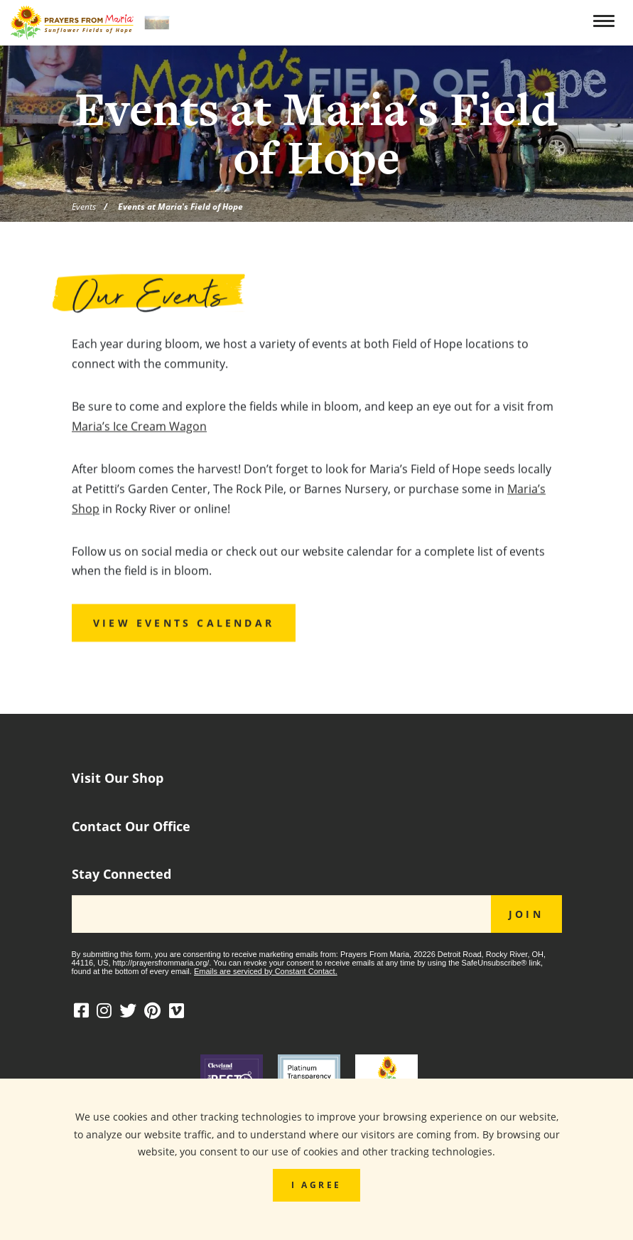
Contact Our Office (131, 827)
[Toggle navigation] (606, 21)
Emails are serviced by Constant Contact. (265, 971)
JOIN (526, 914)
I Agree (316, 1184)
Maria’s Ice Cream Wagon (139, 429)
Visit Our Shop (117, 778)
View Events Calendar (183, 626)
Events (84, 206)
